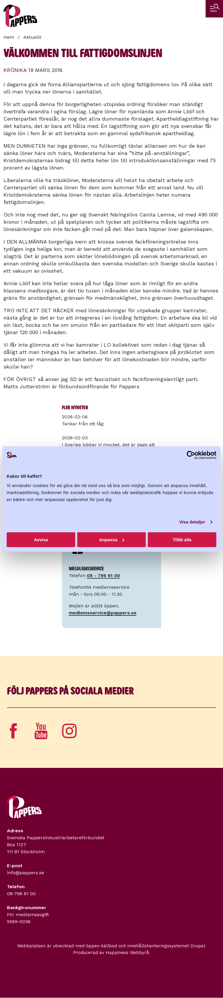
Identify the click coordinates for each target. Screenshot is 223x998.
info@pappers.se (25, 872)
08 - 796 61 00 (103, 575)
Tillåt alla (182, 539)
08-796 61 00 (21, 893)
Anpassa (111, 539)
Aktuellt (32, 37)
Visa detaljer (192, 521)
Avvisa (41, 539)
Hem (8, 37)
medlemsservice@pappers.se (102, 613)
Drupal (197, 945)
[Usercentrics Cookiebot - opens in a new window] (191, 455)
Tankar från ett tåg (83, 423)
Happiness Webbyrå (127, 952)
